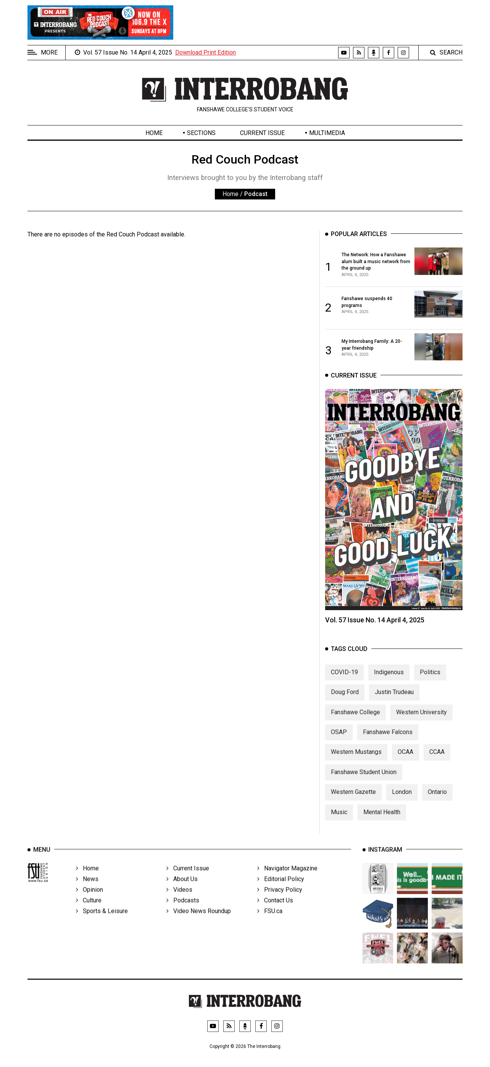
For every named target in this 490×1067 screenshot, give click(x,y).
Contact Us (275, 910)
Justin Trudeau (394, 699)
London (402, 799)
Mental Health (381, 819)
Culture (89, 910)
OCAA (405, 759)
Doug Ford (345, 699)
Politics (430, 679)
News (87, 889)
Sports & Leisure (102, 921)
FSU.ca (269, 921)
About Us (182, 889)
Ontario (437, 799)
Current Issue (262, 133)
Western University (421, 719)
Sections (201, 133)
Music (339, 819)
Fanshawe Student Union (364, 779)
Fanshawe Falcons (388, 739)
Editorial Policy (280, 889)
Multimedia (327, 133)
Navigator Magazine (287, 878)
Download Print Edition (205, 52)
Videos (179, 899)
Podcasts (182, 910)
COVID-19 (344, 679)
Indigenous (389, 679)
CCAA (437, 759)
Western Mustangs (356, 759)
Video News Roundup (198, 921)
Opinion (89, 899)
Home (154, 133)
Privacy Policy (279, 899)
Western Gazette (353, 799)
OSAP (339, 739)
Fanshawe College (355, 719)
